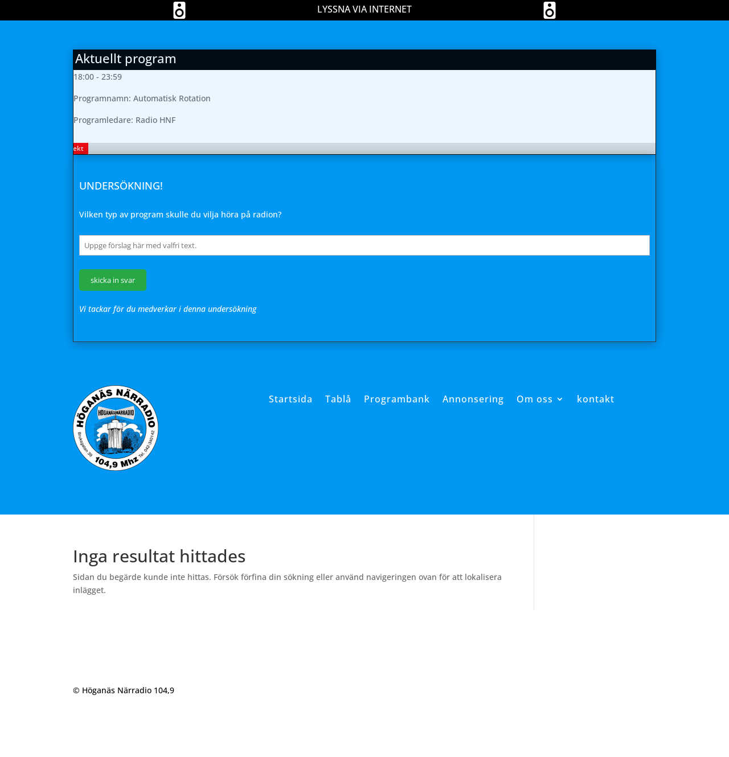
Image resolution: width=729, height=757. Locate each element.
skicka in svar (113, 280)
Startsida (291, 399)
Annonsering (473, 399)
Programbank (397, 399)
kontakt (596, 399)
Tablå (338, 399)
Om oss (535, 399)
